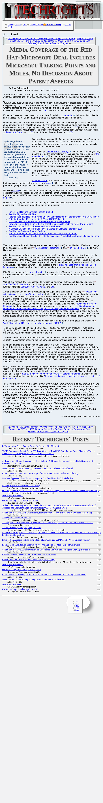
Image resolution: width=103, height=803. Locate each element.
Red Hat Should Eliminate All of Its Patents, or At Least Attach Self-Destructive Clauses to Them (54, 237)
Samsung (25, 287)
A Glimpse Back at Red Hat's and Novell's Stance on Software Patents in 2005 (45, 229)
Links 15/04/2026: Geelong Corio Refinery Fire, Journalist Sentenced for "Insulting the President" (44, 575)
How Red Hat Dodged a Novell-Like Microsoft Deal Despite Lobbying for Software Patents (51, 225)
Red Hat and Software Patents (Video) (27, 232)
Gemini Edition (36, 25)
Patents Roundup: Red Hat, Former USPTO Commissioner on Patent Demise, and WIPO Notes (54, 217)
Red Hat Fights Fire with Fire (22, 215)
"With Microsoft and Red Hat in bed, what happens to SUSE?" (32, 324)
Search (68, 25)
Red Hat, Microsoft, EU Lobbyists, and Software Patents (35, 227)
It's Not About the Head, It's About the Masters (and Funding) (28, 560)
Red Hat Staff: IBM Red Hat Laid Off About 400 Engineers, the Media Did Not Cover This (41, 545)
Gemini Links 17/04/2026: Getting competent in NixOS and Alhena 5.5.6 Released (37, 469)
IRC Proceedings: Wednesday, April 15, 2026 (21, 570)
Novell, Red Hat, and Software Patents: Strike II (31, 213)
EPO (46, 111)
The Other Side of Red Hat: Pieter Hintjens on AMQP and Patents (39, 222)
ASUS (42, 287)
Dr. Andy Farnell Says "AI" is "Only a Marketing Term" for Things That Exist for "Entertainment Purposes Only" (50, 491)
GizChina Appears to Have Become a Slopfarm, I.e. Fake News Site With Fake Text (38, 479)
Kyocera (34, 287)
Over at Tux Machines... (12, 496)
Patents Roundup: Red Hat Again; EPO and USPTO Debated (37, 220)
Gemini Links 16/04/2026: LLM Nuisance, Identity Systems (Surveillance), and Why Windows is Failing (47, 513)
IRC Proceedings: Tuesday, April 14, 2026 (20, 590)
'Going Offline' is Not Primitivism (16, 518)
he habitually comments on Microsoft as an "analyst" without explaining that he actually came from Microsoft (51, 308)
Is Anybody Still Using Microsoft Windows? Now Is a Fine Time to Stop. (41, 39)
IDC (32, 133)
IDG (70, 133)
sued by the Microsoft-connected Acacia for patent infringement (51, 374)
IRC (25, 25)
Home (10, 25)
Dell (52, 287)
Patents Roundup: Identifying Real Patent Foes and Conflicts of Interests (43, 234)
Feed (10, 27)
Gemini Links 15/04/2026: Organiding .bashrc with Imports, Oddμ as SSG (33, 580)
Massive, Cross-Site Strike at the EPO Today (21, 486)
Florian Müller (41, 181)
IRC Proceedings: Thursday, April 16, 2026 (20, 501)
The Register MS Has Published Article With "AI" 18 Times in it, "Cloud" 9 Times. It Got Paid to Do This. (47, 523)
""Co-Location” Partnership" (47, 248)
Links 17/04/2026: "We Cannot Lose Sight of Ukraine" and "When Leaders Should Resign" (41, 474)
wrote (48, 184)
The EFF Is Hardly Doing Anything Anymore (21, 528)
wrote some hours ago (58, 152)
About (18, 25)
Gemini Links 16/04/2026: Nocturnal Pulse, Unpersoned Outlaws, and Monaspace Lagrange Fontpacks (46, 550)
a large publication (35, 273)
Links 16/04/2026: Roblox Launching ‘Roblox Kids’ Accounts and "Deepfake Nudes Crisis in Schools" (46, 540)
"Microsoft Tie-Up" (77, 248)
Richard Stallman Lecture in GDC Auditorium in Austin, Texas (29, 555)
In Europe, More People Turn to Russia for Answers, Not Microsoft (30, 447)
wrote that (68, 116)
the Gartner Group (14, 133)
